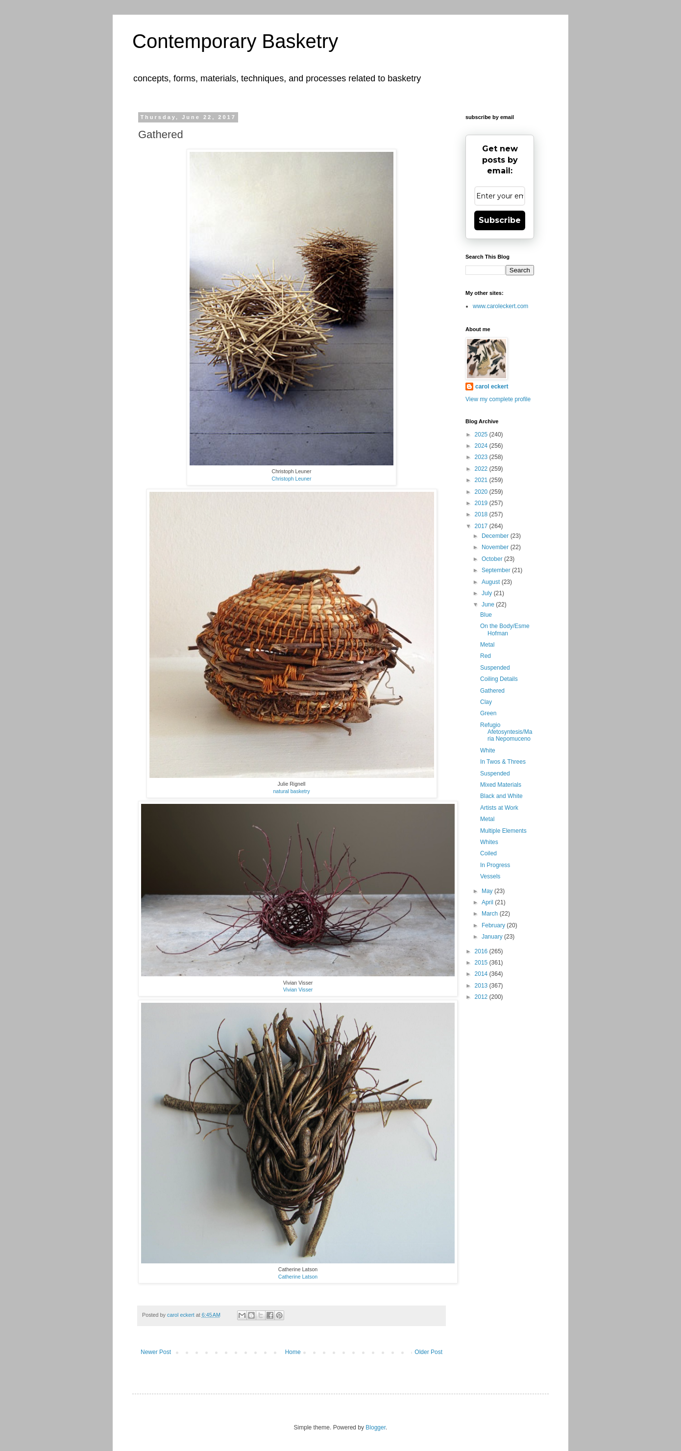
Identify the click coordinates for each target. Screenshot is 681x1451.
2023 (482, 457)
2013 (482, 985)
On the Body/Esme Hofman (505, 629)
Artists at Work (499, 807)
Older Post (428, 1352)
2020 (482, 491)
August (492, 582)
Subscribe (500, 220)
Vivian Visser (298, 989)
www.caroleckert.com (500, 306)
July (488, 593)
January (493, 936)
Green (488, 713)
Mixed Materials (500, 784)
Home (293, 1352)
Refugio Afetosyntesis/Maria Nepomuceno (506, 732)
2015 (482, 962)
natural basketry (291, 791)
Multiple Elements (503, 830)
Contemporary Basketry (235, 41)
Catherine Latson (297, 1277)
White (487, 750)
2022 (482, 468)
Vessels (490, 876)
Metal (487, 644)
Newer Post (156, 1352)
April (488, 902)
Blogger (375, 1427)
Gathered (492, 690)
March (491, 913)
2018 (482, 514)
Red (485, 656)
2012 (482, 996)
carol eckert (491, 386)
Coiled (488, 853)
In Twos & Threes (503, 761)
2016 (482, 951)
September (497, 570)
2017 (482, 526)
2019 (482, 503)
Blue (486, 614)
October (493, 559)
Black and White (501, 796)
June (489, 604)
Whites (489, 842)
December (496, 535)
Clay (486, 702)
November (496, 547)
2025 (482, 434)
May (488, 891)
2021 (482, 480)
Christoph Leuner (292, 479)
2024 (482, 445)
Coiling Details (499, 679)
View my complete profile (498, 399)
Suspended (495, 667)
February (494, 925)
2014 (482, 973)
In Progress (495, 865)
